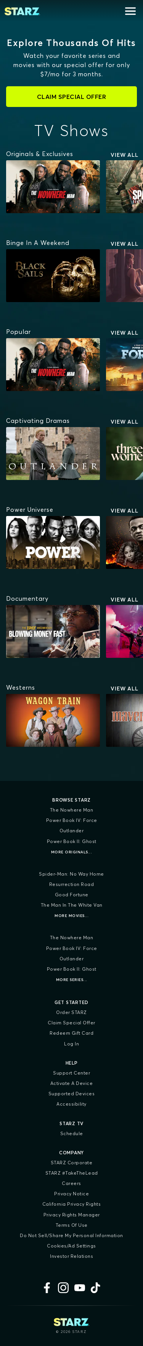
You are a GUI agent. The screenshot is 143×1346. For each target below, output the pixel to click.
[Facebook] (47, 1287)
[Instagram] (63, 1287)
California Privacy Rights (71, 1204)
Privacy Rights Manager (71, 1215)
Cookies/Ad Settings (71, 1246)
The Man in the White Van (72, 905)
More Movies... (71, 915)
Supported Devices (71, 1093)
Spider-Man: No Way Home (71, 874)
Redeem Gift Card (71, 1033)
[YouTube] (79, 1287)
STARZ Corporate (72, 1162)
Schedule (71, 1133)
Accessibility (71, 1104)
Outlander (71, 830)
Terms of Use (72, 1225)
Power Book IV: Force (71, 820)
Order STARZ (71, 1012)
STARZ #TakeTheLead (71, 1173)
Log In (71, 1044)
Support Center (71, 1073)
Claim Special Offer (71, 1023)
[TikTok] (96, 1287)
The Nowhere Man (71, 810)
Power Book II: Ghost (71, 841)
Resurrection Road (71, 884)
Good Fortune (71, 894)
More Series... (71, 979)
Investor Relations (71, 1256)
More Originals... (71, 852)
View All (124, 154)
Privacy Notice (71, 1193)
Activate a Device (71, 1083)
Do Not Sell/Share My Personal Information (71, 1235)
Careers (71, 1183)
